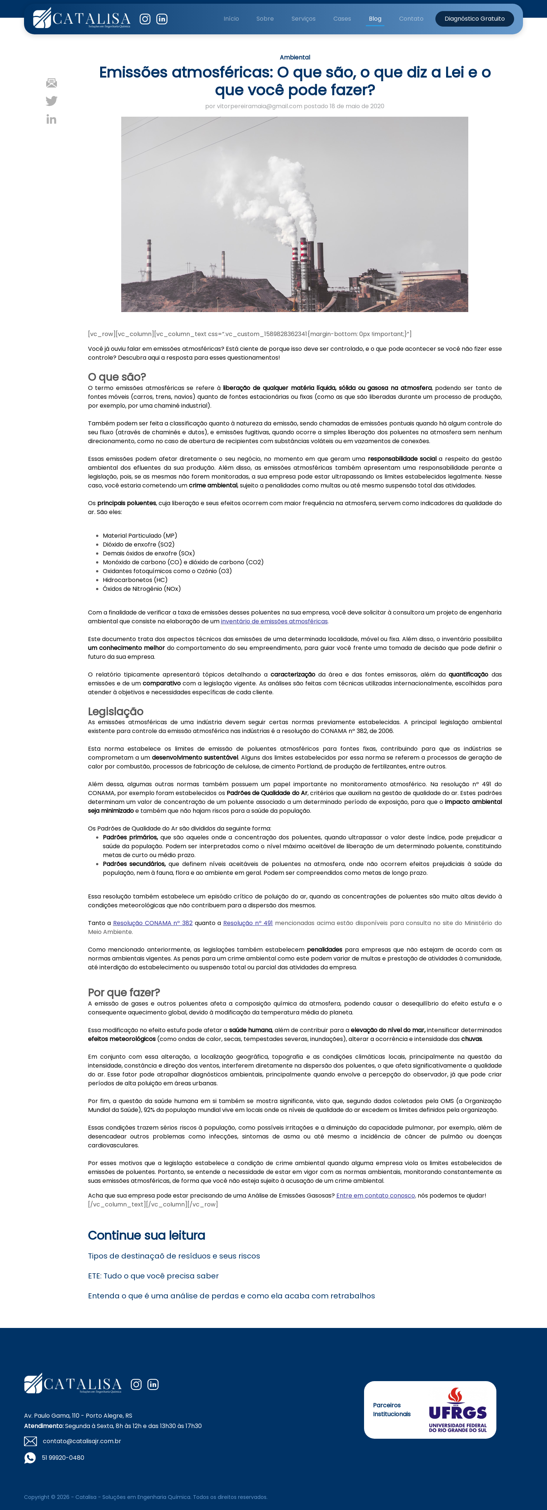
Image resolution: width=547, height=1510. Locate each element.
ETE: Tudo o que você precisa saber (153, 1276)
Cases (342, 18)
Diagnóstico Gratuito (475, 18)
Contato (411, 18)
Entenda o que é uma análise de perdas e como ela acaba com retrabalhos (231, 1296)
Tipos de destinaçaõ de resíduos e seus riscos (174, 1256)
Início (231, 18)
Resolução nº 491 (248, 923)
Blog (375, 18)
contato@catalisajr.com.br (82, 1441)
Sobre (265, 18)
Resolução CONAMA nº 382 (153, 923)
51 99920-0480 (63, 1457)
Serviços (304, 18)
